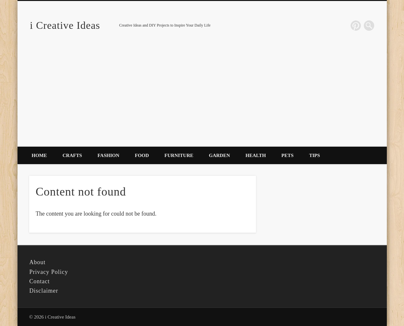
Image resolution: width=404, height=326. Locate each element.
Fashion (108, 155)
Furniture (179, 155)
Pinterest (356, 25)
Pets (288, 155)
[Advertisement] (202, 98)
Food (142, 155)
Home (39, 155)
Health (256, 155)
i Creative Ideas (65, 25)
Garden (219, 155)
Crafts (72, 155)
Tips (314, 155)
